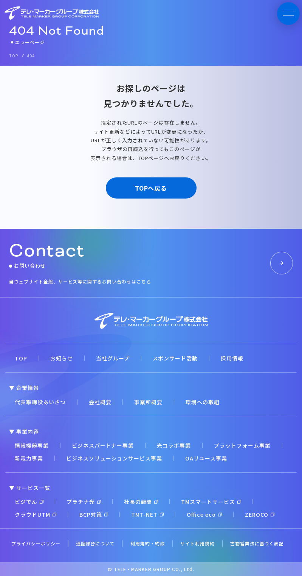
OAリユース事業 (206, 458)
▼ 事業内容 (24, 431)
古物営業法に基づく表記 (257, 543)
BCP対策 (93, 514)
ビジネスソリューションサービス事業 (114, 458)
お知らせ (61, 358)
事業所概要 (148, 402)
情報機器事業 (32, 445)
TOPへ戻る (151, 188)
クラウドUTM (35, 514)
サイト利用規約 (197, 543)
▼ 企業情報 (24, 387)
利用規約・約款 (147, 543)
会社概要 (100, 402)
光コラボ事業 (174, 445)
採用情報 (232, 358)
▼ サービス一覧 (29, 487)
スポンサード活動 (175, 358)
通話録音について (95, 543)
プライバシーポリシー (35, 543)
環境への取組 (203, 402)
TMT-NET (147, 514)
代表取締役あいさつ (40, 402)
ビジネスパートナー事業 (103, 445)
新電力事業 (29, 458)
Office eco (204, 514)
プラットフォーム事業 (242, 445)
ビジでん (29, 501)
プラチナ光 (84, 501)
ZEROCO (259, 514)
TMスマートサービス (211, 501)
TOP (21, 358)
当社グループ (113, 358)
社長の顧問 (141, 501)
